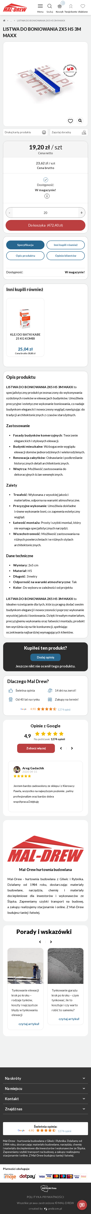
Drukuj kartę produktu (26, 132)
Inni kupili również (66, 245)
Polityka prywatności (45, 1197)
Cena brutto (45, 168)
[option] (45, 84)
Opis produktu (25, 255)
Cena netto (45, 153)
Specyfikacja (25, 245)
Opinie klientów (65, 255)
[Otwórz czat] (82, 1205)
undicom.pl (53, 1208)
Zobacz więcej (36, 748)
